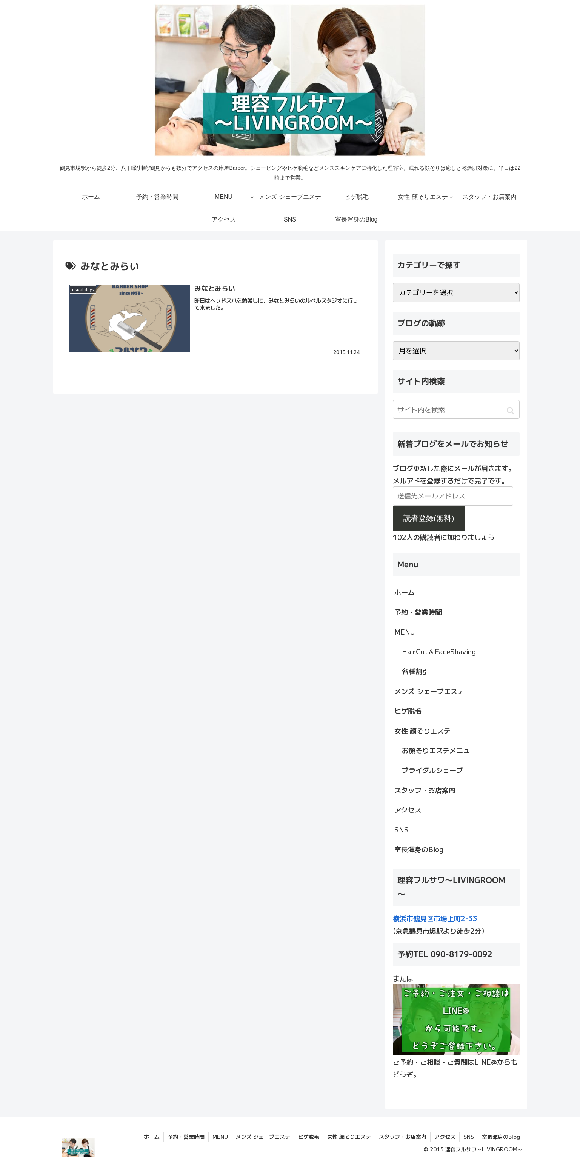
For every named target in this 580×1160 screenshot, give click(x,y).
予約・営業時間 (418, 612)
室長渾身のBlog (418, 849)
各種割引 (415, 671)
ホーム (404, 592)
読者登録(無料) (428, 518)
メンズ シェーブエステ (429, 691)
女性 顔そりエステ (422, 730)
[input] (456, 409)
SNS (401, 829)
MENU (404, 632)
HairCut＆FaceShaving (439, 651)
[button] (510, 410)
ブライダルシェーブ (432, 770)
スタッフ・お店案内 (424, 790)
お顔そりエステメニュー (439, 750)
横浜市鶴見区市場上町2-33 (435, 918)
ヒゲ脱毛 (408, 710)
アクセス (408, 809)
